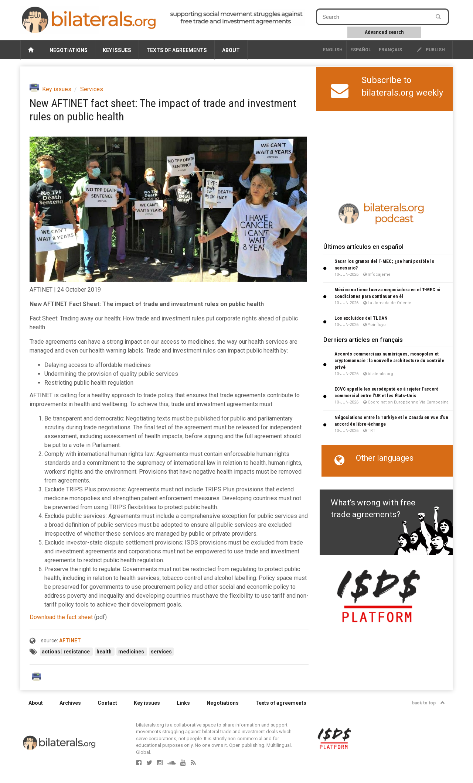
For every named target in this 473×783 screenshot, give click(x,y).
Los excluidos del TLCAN (361, 318)
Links (183, 703)
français (390, 49)
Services (91, 89)
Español (360, 49)
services (161, 652)
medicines (131, 652)
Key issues (117, 50)
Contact (107, 703)
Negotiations (69, 50)
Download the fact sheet (61, 617)
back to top (428, 702)
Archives (70, 703)
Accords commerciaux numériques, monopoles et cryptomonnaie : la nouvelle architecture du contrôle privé (389, 360)
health (104, 652)
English (333, 49)
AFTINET (70, 640)
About (231, 50)
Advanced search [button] (384, 32)
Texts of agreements (176, 50)
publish (431, 49)
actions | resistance (66, 652)
